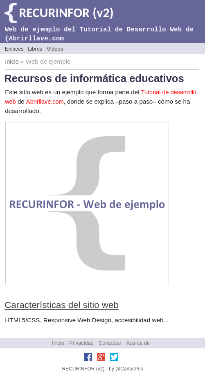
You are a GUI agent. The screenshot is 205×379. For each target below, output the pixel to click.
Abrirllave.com (44, 101)
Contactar (110, 343)
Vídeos (55, 49)
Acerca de (138, 343)
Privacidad (81, 343)
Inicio (12, 61)
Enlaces (14, 49)
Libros (35, 49)
